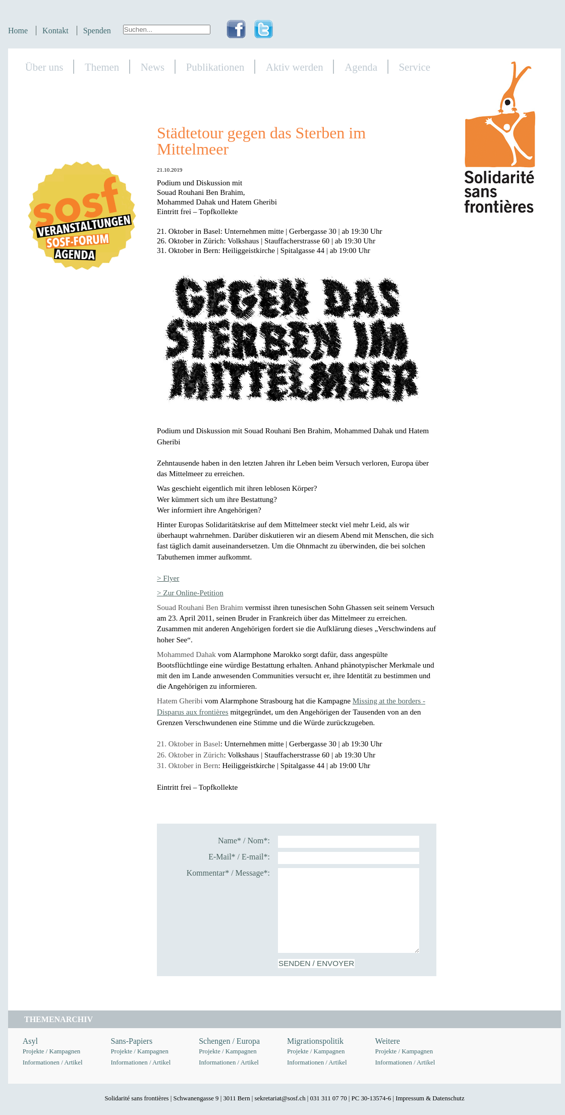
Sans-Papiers (132, 1041)
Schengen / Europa (229, 1041)
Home (18, 30)
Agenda (361, 67)
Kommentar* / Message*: (228, 873)
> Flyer (168, 578)
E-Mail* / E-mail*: (239, 856)
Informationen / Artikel (53, 1062)
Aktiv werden (294, 67)
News (152, 67)
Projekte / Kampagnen (51, 1051)
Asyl (30, 1041)
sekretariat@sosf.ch (280, 1098)
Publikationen (215, 67)
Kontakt (55, 30)
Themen (102, 67)
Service (414, 67)
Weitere (387, 1041)
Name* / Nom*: (244, 840)
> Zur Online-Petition (190, 592)
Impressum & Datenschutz (430, 1098)
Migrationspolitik (315, 1041)
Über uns (44, 67)
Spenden (97, 30)
